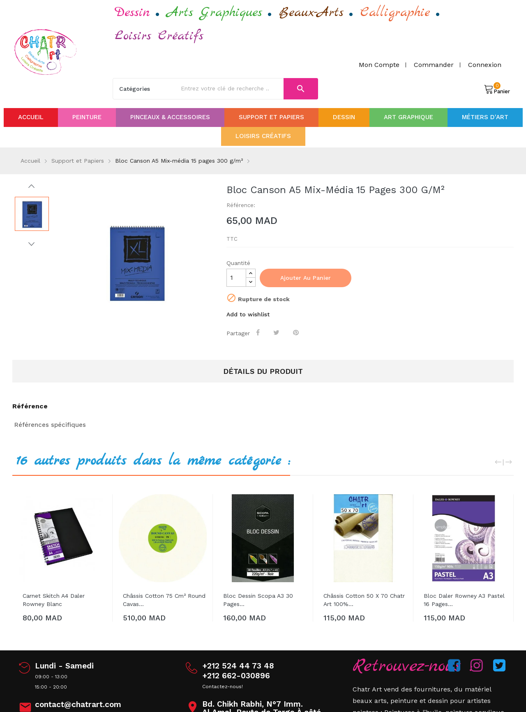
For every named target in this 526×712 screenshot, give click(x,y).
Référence (30, 406)
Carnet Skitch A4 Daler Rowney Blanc (54, 599)
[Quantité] (236, 278)
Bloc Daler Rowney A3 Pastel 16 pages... (464, 599)
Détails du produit (263, 371)
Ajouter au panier (305, 277)
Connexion (484, 65)
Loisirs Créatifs (159, 36)
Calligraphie (395, 12)
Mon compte (379, 65)
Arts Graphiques (214, 12)
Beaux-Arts (311, 12)
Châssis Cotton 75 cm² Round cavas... (164, 599)
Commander (434, 65)
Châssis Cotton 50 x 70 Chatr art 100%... (364, 599)
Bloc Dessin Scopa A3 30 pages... (258, 599)
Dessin (132, 12)
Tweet (277, 332)
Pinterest (297, 332)
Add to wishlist (248, 314)
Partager (259, 332)
